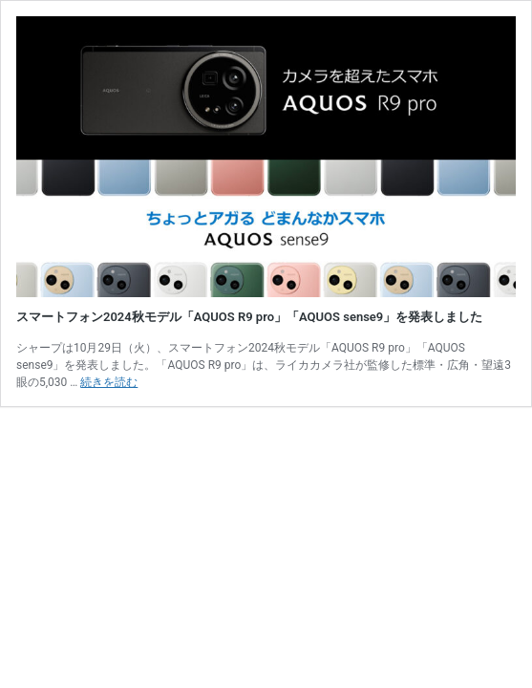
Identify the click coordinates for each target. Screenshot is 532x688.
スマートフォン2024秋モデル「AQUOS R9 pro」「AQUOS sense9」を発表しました (249, 317)
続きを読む (109, 382)
